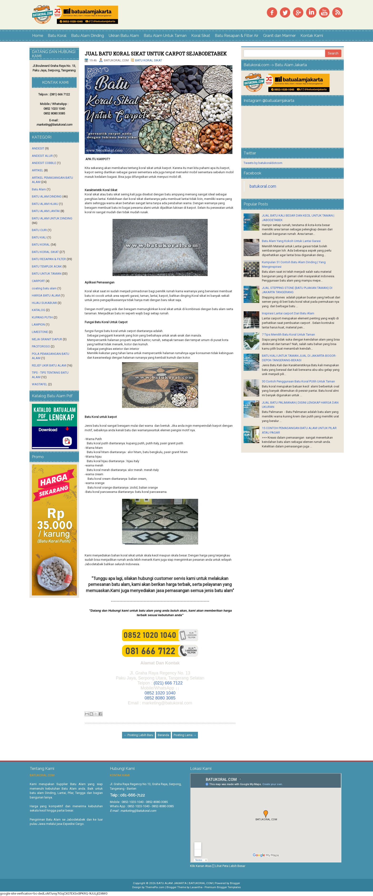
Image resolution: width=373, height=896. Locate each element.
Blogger (235, 883)
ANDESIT (38, 148)
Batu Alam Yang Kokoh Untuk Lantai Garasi (291, 241)
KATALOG (38, 310)
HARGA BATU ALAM (46, 295)
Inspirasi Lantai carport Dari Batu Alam (288, 313)
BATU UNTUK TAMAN (46, 273)
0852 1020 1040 (160, 693)
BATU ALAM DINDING (47, 196)
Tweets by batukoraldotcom (263, 163)
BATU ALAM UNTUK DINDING (52, 218)
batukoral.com (263, 186)
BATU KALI (39, 237)
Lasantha (196, 887)
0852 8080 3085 (160, 698)
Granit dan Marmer (279, 35)
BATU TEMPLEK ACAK (47, 266)
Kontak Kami (311, 35)
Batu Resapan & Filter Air (236, 35)
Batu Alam (39, 189)
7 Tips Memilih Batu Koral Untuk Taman (288, 334)
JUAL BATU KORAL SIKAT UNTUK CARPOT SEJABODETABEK (156, 53)
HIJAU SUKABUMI (44, 303)
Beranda (163, 735)
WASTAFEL (39, 384)
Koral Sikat (200, 35)
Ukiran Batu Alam (124, 35)
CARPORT (38, 281)
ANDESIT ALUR (42, 156)
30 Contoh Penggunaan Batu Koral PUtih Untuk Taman (298, 381)
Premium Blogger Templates (223, 887)
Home (37, 35)
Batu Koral (57, 35)
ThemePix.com (154, 887)
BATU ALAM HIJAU (45, 204)
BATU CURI (39, 230)
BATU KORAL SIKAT (148, 60)
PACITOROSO (41, 346)
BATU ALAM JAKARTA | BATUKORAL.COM (185, 883)
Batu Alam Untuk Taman (165, 35)
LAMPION (38, 324)
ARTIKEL (37, 170)
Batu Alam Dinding (87, 35)
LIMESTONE (40, 332)
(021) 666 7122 (168, 683)
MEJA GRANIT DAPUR (47, 339)
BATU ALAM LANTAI (46, 211)
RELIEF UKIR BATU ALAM (49, 365)
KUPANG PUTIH (42, 317)
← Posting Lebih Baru (138, 735)
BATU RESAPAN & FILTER (49, 259)
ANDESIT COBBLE (44, 163)
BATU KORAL (41, 244)
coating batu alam (44, 288)
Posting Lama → (185, 735)
